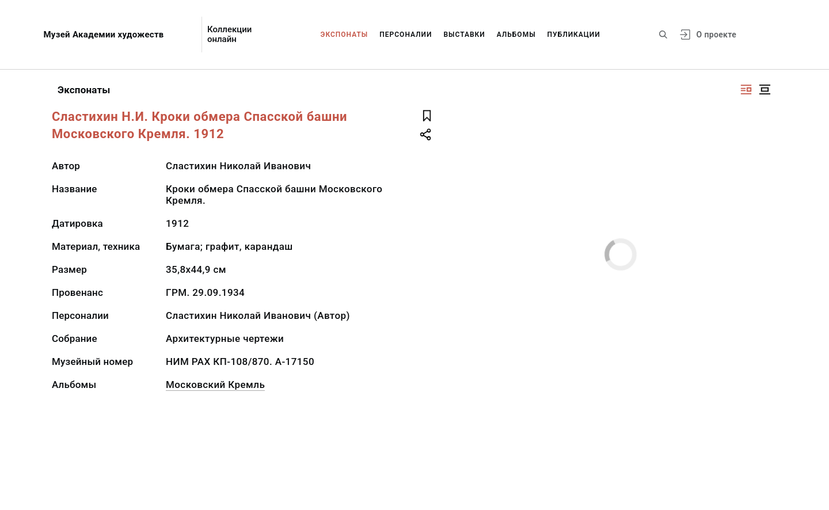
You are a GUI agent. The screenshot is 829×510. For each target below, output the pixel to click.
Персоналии (405, 35)
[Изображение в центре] (764, 89)
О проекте (716, 34)
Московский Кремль (215, 384)
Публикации (573, 35)
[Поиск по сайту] (663, 34)
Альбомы (516, 35)
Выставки (464, 35)
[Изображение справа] (746, 89)
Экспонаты (344, 35)
